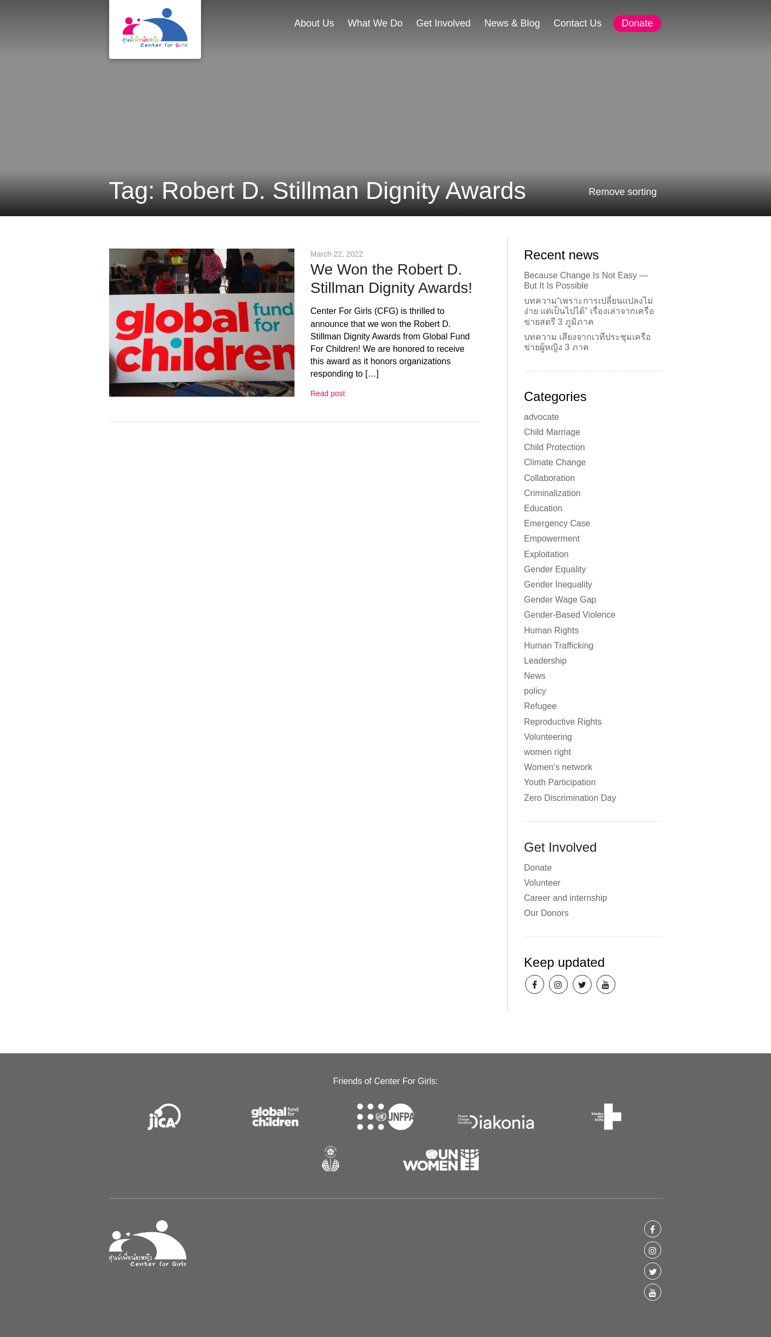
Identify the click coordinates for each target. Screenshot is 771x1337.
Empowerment (552, 538)
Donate (637, 23)
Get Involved (443, 23)
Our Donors (546, 913)
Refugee (540, 706)
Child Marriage (552, 432)
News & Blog (512, 23)
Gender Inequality (558, 584)
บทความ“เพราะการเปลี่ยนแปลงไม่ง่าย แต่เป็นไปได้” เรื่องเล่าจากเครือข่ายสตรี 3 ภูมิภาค (589, 311)
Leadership (545, 660)
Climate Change (555, 462)
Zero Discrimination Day (570, 798)
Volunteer (542, 882)
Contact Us (577, 23)
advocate (541, 417)
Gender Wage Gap (560, 599)
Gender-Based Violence (570, 614)
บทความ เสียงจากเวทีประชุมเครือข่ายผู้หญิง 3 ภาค (587, 342)
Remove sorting (622, 191)
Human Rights (551, 630)
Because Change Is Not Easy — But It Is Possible (586, 280)
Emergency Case (557, 523)
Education (543, 508)
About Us (314, 23)
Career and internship (565, 898)
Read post (328, 393)
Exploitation (546, 554)
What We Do (375, 23)
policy (535, 691)
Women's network (558, 767)
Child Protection (554, 447)
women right (547, 752)
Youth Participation (560, 782)
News (535, 675)
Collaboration (549, 478)
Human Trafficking (559, 645)
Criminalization (552, 493)
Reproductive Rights (563, 721)
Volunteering (548, 736)
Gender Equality (555, 569)
